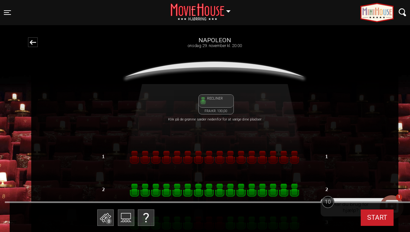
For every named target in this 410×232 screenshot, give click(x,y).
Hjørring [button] (203, 9)
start (377, 217)
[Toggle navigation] (7, 12)
